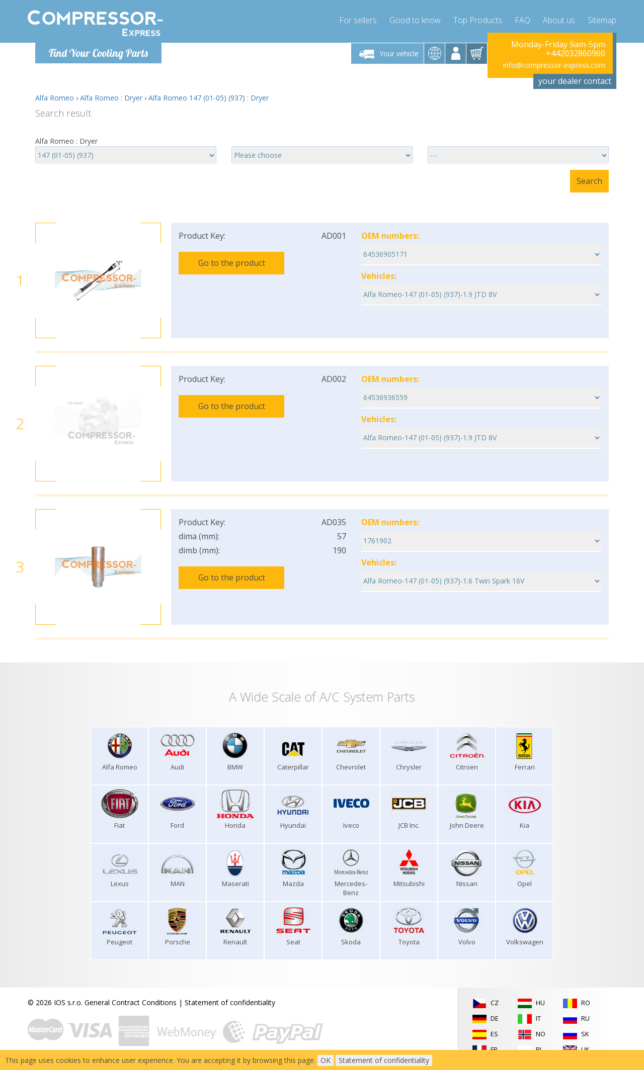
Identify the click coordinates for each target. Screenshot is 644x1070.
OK (325, 1060)
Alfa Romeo (54, 98)
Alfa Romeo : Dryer (111, 98)
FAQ (522, 20)
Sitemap (602, 20)
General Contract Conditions (131, 1002)
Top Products (477, 20)
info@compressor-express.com (554, 65)
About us (559, 20)
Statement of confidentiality (230, 1002)
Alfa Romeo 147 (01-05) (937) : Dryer (208, 98)
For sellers (358, 20)
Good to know (415, 20)
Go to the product (231, 262)
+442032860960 (575, 53)
